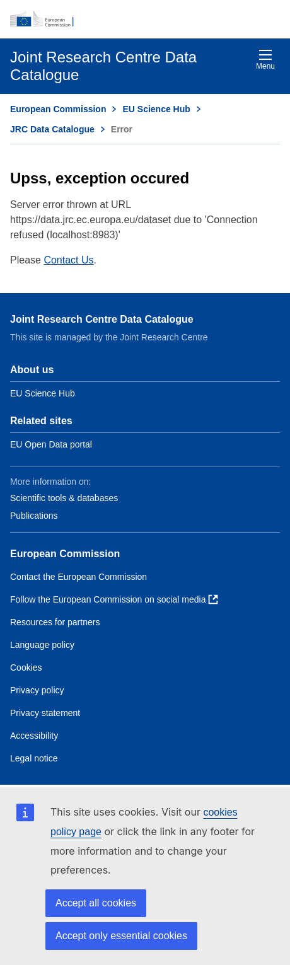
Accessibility (34, 736)
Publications (34, 516)
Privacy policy (37, 690)
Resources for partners (55, 622)
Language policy (42, 645)
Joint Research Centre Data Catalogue (102, 319)
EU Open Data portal (51, 444)
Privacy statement (45, 713)
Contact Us (68, 260)
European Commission (58, 109)
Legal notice (34, 758)
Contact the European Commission (78, 577)
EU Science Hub (156, 109)
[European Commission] (145, 19)
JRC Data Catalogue (52, 129)
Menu (265, 60)
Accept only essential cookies (121, 935)
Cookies (26, 667)
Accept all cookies (95, 903)
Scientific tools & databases (64, 498)
